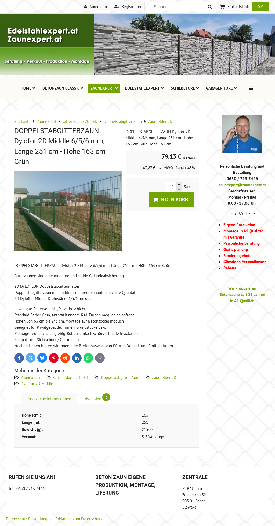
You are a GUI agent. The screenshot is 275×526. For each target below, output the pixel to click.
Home (28, 88)
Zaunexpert (104, 88)
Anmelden (95, 6)
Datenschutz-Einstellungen (29, 518)
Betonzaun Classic (63, 88)
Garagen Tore (221, 88)
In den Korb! (171, 199)
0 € (260, 6)
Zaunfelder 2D (164, 377)
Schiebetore (185, 88)
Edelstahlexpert (144, 88)
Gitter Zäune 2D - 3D (70, 377)
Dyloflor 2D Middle (37, 383)
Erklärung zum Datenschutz (79, 518)
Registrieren (128, 6)
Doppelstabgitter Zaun (120, 377)
